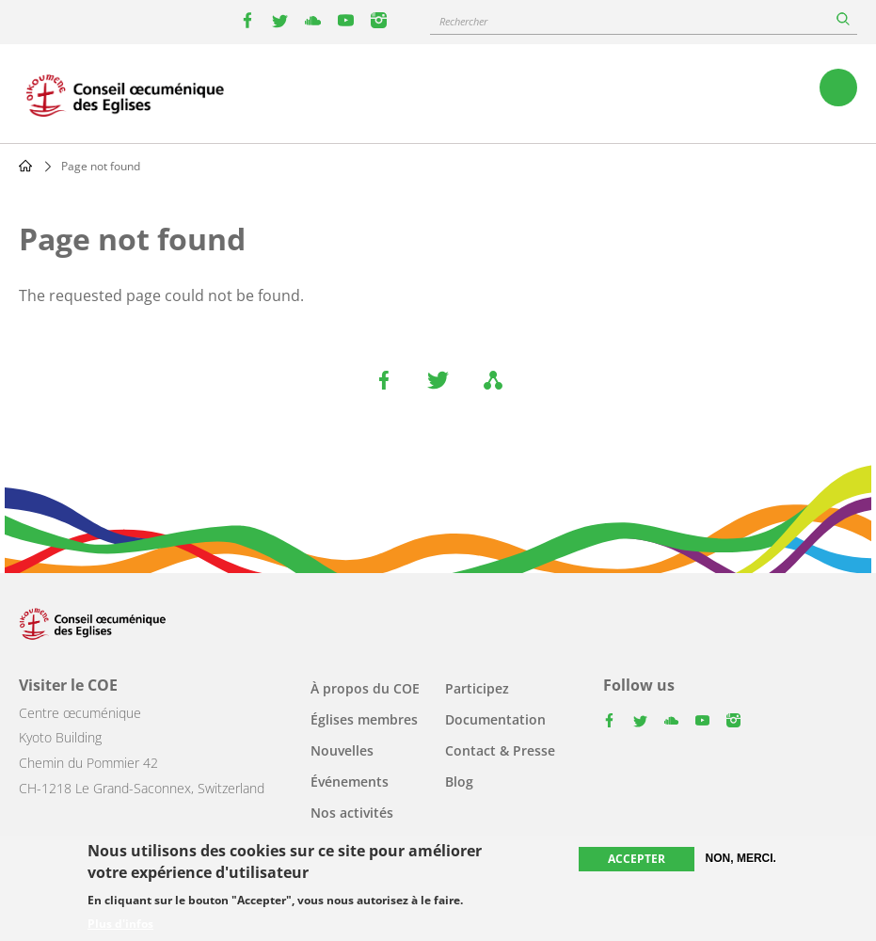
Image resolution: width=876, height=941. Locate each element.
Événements (350, 781)
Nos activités (352, 812)
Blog (459, 781)
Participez (477, 688)
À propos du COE (365, 688)
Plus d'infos (120, 924)
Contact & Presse (500, 750)
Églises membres (364, 719)
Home (25, 165)
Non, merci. (741, 858)
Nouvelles (342, 750)
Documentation (495, 719)
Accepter (636, 859)
